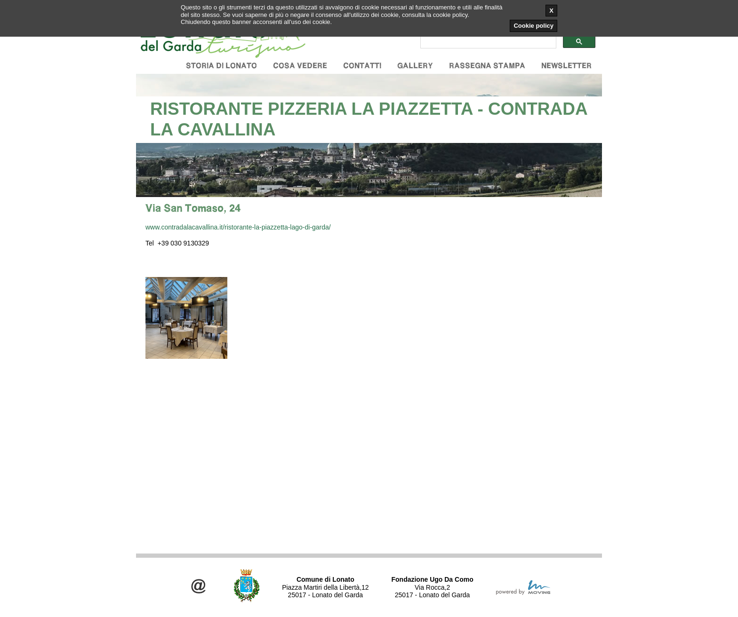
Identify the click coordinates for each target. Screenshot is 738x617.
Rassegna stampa (487, 65)
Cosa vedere (300, 65)
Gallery (415, 65)
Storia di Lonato (221, 65)
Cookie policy (533, 25)
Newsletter (566, 65)
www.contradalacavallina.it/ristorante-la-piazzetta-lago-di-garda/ (238, 227)
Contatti (362, 65)
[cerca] (487, 42)
